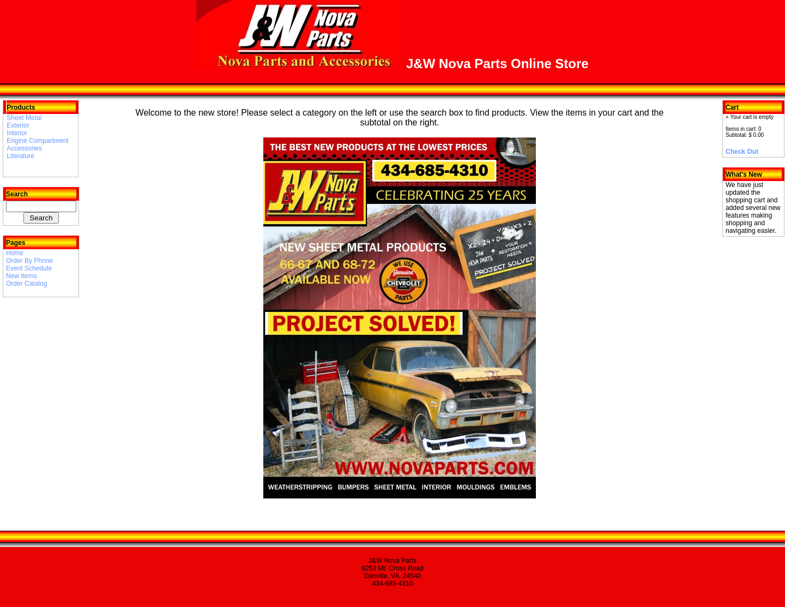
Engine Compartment (37, 141)
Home (14, 253)
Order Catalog (26, 283)
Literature (20, 156)
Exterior (18, 125)
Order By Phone (29, 261)
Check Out (742, 151)
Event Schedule (29, 268)
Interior (17, 133)
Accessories (24, 148)
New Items (21, 276)
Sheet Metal (24, 118)
